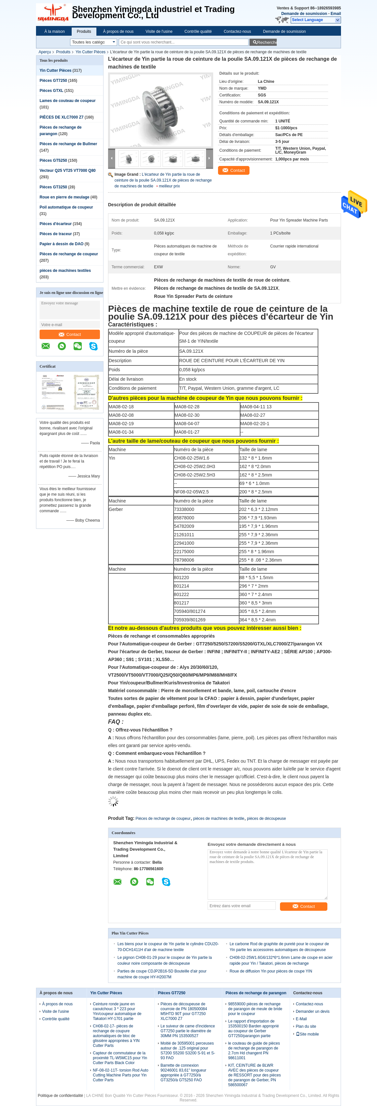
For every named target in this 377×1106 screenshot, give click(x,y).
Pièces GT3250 (53, 187)
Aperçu (45, 52)
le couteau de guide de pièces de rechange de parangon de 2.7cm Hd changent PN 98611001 (254, 1050)
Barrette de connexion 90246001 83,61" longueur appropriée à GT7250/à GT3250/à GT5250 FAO (183, 1072)
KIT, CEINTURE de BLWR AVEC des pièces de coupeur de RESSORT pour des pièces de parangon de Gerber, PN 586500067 (254, 1075)
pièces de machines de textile (218, 818)
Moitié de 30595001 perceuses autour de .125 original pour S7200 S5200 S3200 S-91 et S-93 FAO (188, 1050)
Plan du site (306, 1026)
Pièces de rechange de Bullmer (68, 144)
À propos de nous (118, 31)
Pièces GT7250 (53, 80)
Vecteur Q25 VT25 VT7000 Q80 (68, 170)
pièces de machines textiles (65, 270)
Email (336, 13)
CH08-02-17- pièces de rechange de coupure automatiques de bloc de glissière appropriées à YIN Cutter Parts (116, 1036)
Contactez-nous (237, 31)
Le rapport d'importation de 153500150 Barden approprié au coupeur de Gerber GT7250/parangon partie (253, 1028)
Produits (84, 31)
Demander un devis (313, 1011)
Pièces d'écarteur (56, 224)
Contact (70, 334)
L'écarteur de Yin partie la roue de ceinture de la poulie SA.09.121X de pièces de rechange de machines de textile (163, 180)
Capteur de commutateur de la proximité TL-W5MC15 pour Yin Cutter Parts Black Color (120, 1058)
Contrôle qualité (198, 31)
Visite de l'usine (159, 31)
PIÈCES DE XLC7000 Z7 (61, 117)
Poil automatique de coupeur (66, 207)
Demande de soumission (304, 13)
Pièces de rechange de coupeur (69, 254)
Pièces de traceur (56, 234)
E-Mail (301, 1019)
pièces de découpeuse (266, 818)
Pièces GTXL (51, 90)
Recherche (267, 42)
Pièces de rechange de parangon (255, 993)
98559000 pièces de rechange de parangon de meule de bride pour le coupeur (255, 1009)
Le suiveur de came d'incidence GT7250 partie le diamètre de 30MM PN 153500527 (188, 1031)
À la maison (54, 31)
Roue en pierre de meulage (64, 197)
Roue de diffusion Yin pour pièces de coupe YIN (271, 971)
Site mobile (307, 1034)
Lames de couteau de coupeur (68, 100)
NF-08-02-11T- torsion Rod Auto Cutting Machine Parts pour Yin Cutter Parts (120, 1075)
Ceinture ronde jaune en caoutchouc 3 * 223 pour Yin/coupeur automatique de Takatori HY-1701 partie (117, 1011)
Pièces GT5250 (53, 160)
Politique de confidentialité (60, 1095)
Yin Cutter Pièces (90, 52)
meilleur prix (169, 186)
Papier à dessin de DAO (61, 244)
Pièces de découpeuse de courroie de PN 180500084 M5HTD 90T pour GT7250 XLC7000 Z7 (184, 1011)
